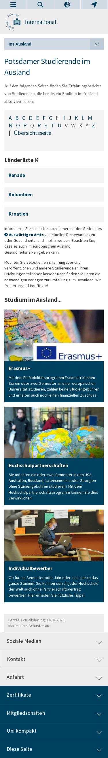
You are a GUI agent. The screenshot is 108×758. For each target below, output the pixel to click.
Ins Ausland (56, 44)
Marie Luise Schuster (26, 625)
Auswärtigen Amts (26, 234)
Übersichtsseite (32, 132)
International (40, 21)
